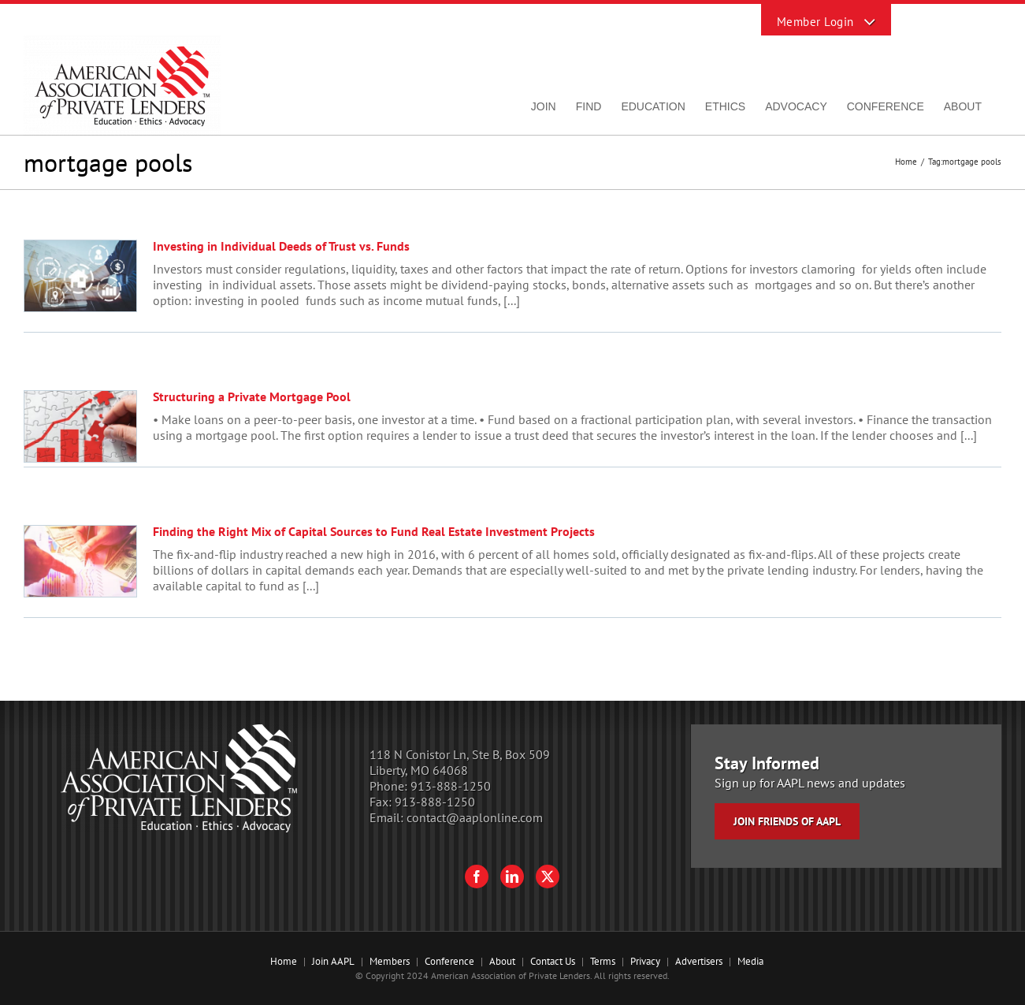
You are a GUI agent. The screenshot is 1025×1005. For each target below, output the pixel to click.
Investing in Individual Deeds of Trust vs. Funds (281, 246)
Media (750, 961)
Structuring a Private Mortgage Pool (252, 396)
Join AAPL (333, 961)
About (502, 961)
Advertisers (698, 961)
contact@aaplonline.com (475, 817)
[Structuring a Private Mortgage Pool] (80, 426)
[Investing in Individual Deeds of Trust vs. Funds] (80, 276)
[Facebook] (476, 876)
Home (283, 961)
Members (390, 961)
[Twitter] (547, 876)
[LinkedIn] (512, 876)
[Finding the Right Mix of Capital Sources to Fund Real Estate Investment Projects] (80, 561)
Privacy (645, 961)
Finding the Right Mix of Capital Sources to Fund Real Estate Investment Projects (374, 531)
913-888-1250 (450, 786)
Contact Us (552, 961)
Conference (449, 961)
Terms (602, 961)
